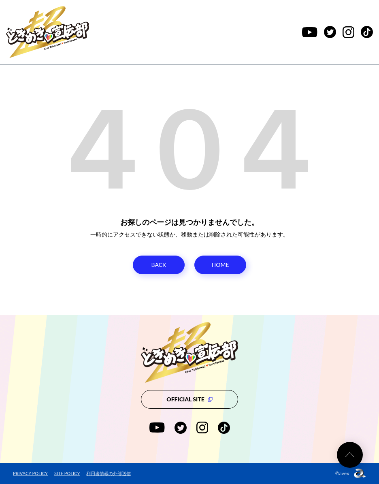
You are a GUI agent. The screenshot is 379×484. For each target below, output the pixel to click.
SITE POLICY (67, 473)
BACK (158, 264)
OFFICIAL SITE (189, 399)
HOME (220, 264)
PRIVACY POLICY (30, 473)
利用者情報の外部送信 (108, 473)
